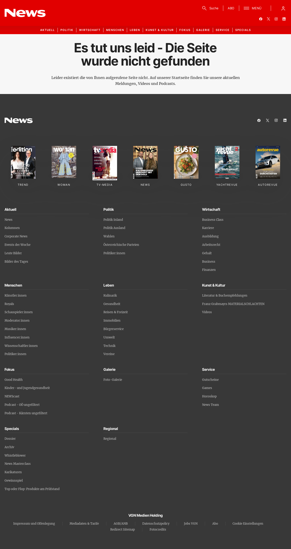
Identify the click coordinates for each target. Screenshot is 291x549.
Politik (66, 30)
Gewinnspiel (14, 481)
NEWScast (12, 396)
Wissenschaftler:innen (21, 346)
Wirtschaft (89, 30)
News (9, 220)
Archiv (9, 447)
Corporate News (16, 236)
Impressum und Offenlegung (34, 524)
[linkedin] (284, 18)
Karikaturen (13, 472)
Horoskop (209, 396)
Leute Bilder (13, 253)
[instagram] (276, 18)
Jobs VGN (191, 524)
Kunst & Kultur (160, 30)
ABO (231, 8)
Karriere (208, 228)
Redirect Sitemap (122, 529)
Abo (215, 524)
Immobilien (111, 321)
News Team (210, 405)
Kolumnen (12, 228)
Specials (243, 30)
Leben (135, 30)
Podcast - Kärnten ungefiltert (26, 413)
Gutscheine (210, 380)
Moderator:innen (17, 321)
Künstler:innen (16, 295)
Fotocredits (158, 529)
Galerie (203, 30)
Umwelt (109, 337)
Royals (9, 304)
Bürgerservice (113, 329)
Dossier (10, 439)
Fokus (185, 30)
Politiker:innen (114, 253)
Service (223, 30)
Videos (207, 312)
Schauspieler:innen (19, 312)
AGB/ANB (121, 524)
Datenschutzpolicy (155, 524)
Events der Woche (17, 245)
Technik (109, 346)
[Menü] (253, 8)
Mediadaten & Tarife (84, 524)
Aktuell (47, 30)
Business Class (212, 220)
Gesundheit (111, 304)
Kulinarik (110, 295)
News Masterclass (18, 464)
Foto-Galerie (112, 380)
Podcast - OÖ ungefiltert (22, 405)
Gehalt (207, 253)
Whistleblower (15, 456)
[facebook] (260, 18)
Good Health (14, 380)
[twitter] (268, 18)
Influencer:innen (17, 337)
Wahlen (109, 236)
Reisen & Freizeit (115, 312)
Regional (109, 439)
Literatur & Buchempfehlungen (224, 295)
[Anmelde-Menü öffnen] (283, 8)
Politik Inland (113, 220)
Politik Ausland (114, 228)
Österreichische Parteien (121, 245)
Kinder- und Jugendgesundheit (27, 388)
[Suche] (209, 8)
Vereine (109, 354)
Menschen (115, 30)
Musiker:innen (15, 329)
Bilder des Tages (16, 262)
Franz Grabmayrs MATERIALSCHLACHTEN (233, 304)
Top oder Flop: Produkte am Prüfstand (32, 489)
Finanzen (209, 270)
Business (208, 262)
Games (207, 388)
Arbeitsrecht (211, 245)
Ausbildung (210, 236)
